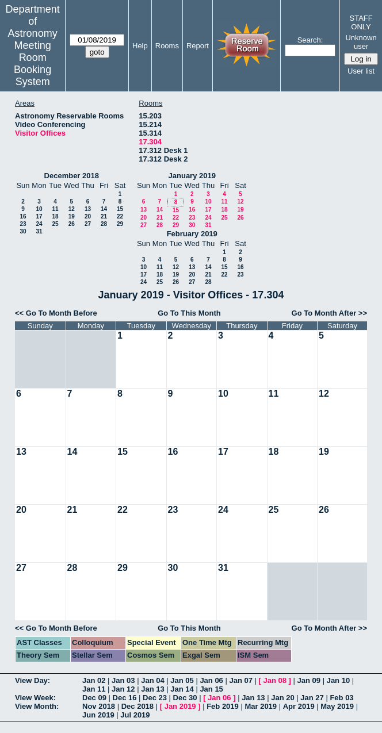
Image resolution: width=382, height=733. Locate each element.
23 (23, 224)
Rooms (167, 45)
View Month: (37, 706)
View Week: (35, 697)
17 (39, 216)
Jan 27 (311, 697)
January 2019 (192, 175)
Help (140, 45)
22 (120, 216)
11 (55, 209)
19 (71, 216)
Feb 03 (341, 697)
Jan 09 (308, 680)
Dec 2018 (137, 706)
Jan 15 (211, 689)
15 (120, 209)
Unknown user (360, 42)
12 (71, 209)
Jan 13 (152, 689)
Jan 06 (211, 680)
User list (361, 71)
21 (104, 216)
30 (23, 231)
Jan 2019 (180, 706)
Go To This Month (189, 313)
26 (71, 224)
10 (39, 209)
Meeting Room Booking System (32, 63)
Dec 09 (94, 697)
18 (55, 216)
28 (104, 224)
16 (23, 216)
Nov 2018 (98, 706)
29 (120, 224)
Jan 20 (282, 697)
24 (39, 224)
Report (197, 45)
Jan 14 (181, 689)
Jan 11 (93, 689)
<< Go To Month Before (56, 313)
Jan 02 (93, 680)
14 (104, 209)
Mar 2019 (261, 706)
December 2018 (71, 175)
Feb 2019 (223, 706)
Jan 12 (123, 689)
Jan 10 (338, 680)
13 (88, 209)
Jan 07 (240, 680)
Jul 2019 (135, 715)
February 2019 (192, 233)
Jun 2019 (98, 715)
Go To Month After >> (329, 313)
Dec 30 (185, 697)
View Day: (32, 680)
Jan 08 (274, 680)
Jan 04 (152, 680)
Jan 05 (181, 680)
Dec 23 (155, 697)
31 (39, 231)
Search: (310, 40)
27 (88, 224)
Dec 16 (125, 697)
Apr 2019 (299, 706)
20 (88, 216)
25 (55, 224)
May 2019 (337, 706)
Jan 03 (123, 680)
